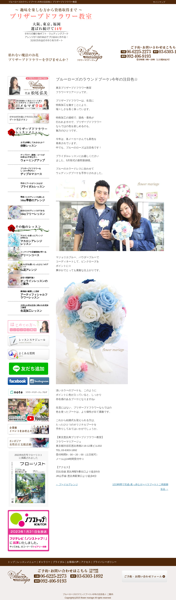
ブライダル (77, 67)
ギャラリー (61, 67)
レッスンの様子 (110, 67)
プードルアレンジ (67, 484)
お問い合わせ (159, 67)
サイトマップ (159, 2)
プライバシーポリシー (105, 562)
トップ (17, 67)
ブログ (127, 67)
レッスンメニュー (40, 67)
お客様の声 (93, 67)
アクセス (143, 67)
